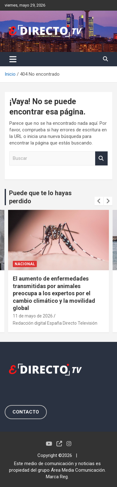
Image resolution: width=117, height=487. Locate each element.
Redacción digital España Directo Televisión (55, 323)
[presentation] (99, 201)
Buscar (101, 158)
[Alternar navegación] (13, 59)
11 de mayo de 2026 (33, 315)
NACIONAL (25, 264)
